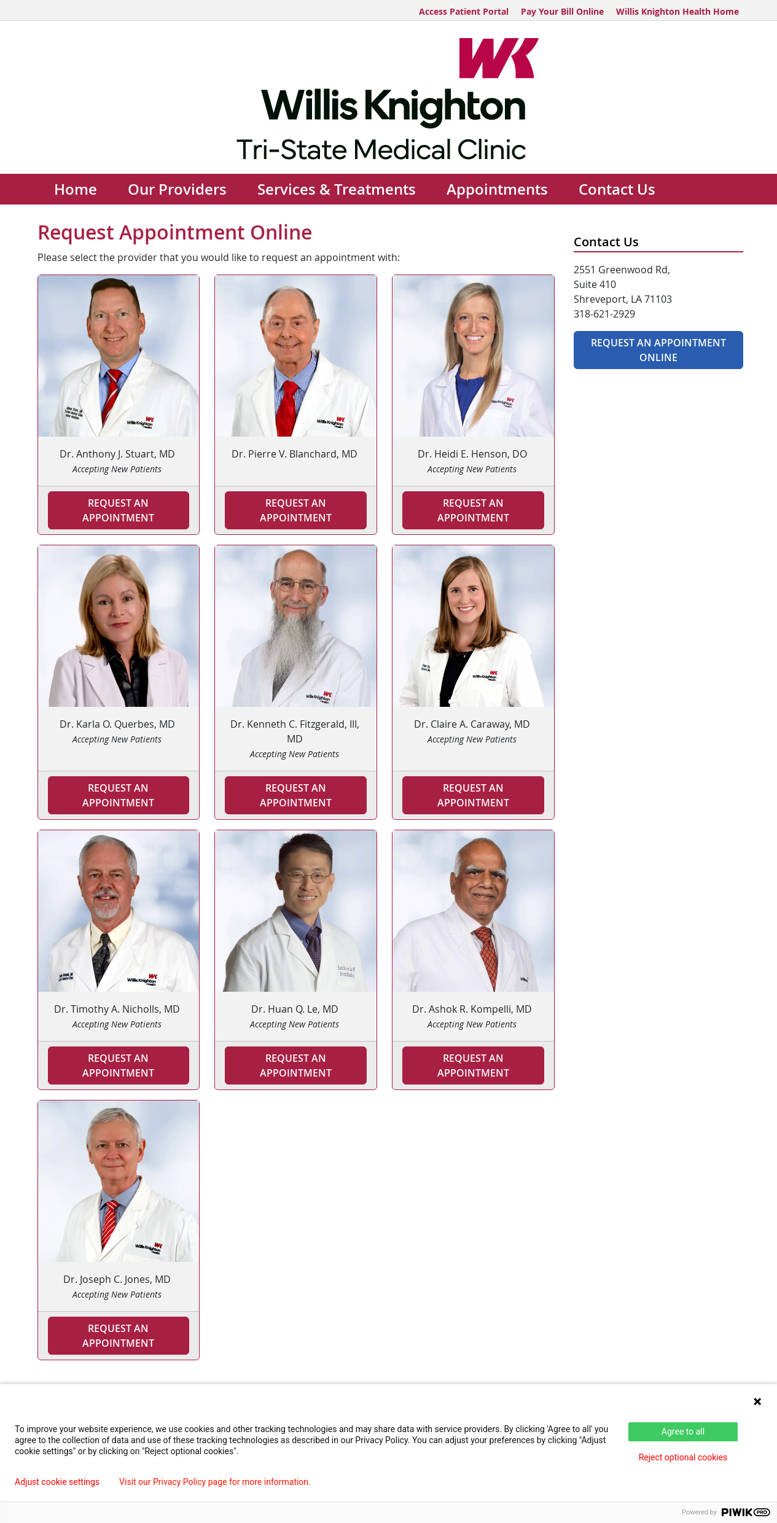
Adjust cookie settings (57, 1482)
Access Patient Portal (464, 11)
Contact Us (617, 189)
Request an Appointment (118, 510)
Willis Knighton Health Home (677, 11)
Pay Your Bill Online (562, 11)
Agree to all (683, 1431)
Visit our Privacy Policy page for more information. (215, 1482)
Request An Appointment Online (658, 350)
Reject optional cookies (683, 1457)
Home (75, 189)
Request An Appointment (473, 510)
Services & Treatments (336, 189)
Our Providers (177, 189)
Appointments (497, 189)
